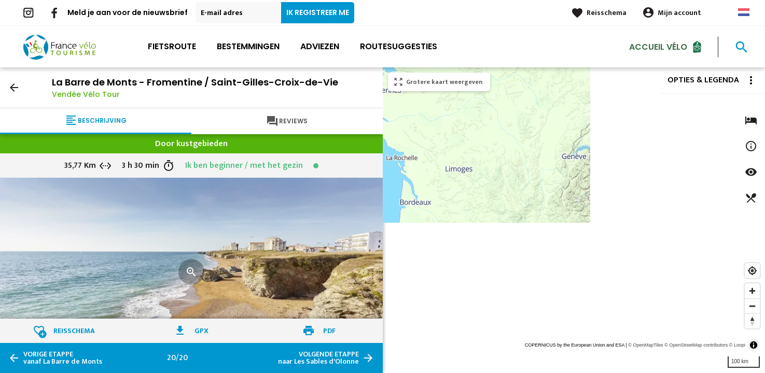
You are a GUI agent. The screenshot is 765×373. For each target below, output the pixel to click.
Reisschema (607, 13)
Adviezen (319, 46)
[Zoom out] (752, 305)
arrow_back (14, 87)
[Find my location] (752, 270)
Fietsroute (172, 46)
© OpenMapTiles (645, 345)
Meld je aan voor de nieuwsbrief (127, 12)
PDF (329, 330)
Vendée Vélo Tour (86, 94)
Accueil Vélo (658, 46)
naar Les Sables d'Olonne (318, 358)
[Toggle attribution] (753, 345)
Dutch (743, 12)
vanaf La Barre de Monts (62, 358)
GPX (201, 330)
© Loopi (737, 345)
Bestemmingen (248, 46)
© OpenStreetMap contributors (696, 345)
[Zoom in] (752, 290)
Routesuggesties (398, 46)
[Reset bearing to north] (752, 320)
